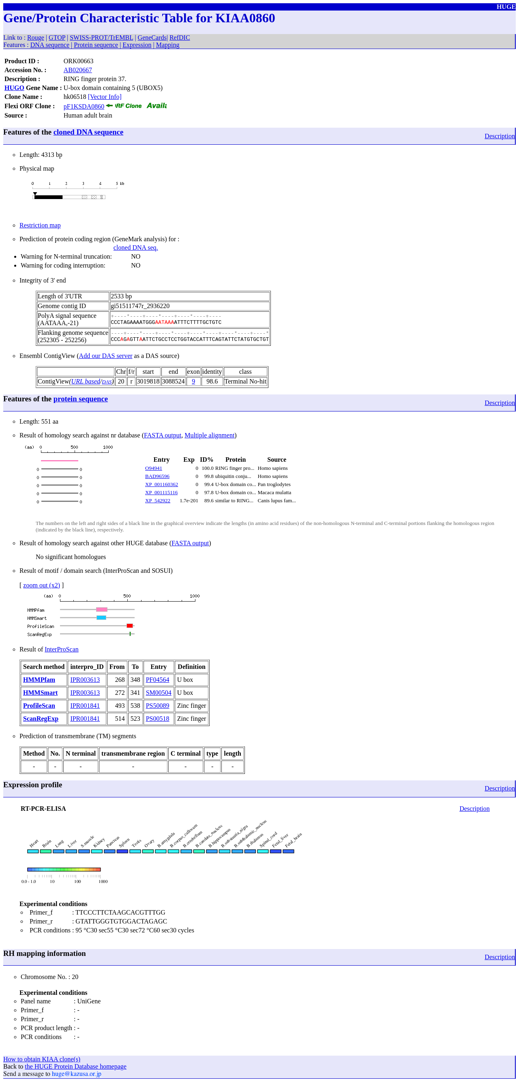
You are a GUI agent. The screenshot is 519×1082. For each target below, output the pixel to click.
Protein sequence (96, 44)
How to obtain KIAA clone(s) (41, 1059)
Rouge (35, 37)
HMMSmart (40, 692)
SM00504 (159, 692)
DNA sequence (49, 44)
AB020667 (78, 69)
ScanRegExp (40, 718)
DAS (107, 382)
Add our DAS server (106, 355)
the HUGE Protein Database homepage (76, 1066)
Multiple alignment (209, 435)
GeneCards (152, 37)
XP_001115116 (161, 492)
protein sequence (81, 398)
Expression (136, 44)
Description (500, 136)
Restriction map (40, 225)
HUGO (14, 87)
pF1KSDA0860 (84, 106)
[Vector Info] (105, 96)
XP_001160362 (161, 484)
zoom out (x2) (41, 585)
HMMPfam (39, 679)
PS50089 (157, 705)
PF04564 (157, 679)
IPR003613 (85, 679)
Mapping (168, 44)
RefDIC (179, 37)
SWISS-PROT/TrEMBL (101, 37)
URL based (85, 381)
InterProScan (62, 649)
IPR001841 (85, 705)
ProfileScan (39, 705)
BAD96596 (157, 476)
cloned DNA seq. (136, 247)
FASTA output (162, 435)
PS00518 (157, 718)
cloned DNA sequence (88, 132)
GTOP (57, 37)
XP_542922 (157, 500)
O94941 (153, 468)
